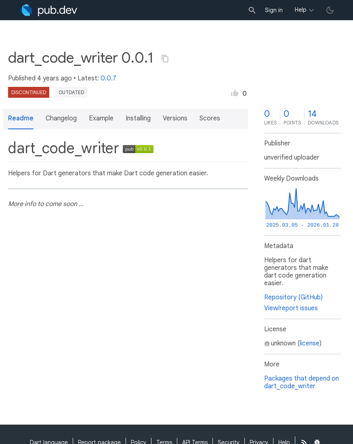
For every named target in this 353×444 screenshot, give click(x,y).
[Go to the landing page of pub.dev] (48, 10)
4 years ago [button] (54, 78)
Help (301, 9)
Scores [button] (210, 118)
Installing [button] (138, 118)
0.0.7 (108, 78)
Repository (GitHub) (293, 297)
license (309, 343)
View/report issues (291, 308)
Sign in (274, 10)
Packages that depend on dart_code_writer (301, 382)
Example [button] (101, 118)
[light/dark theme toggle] (330, 10)
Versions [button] (175, 118)
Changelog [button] (61, 118)
